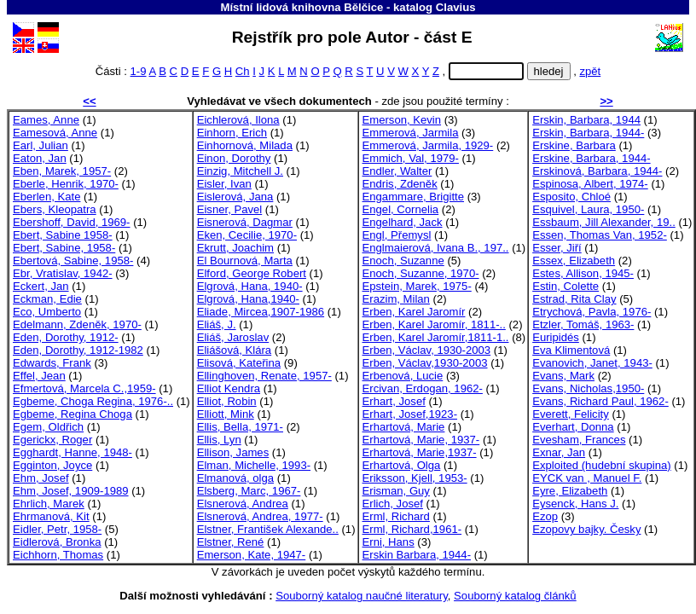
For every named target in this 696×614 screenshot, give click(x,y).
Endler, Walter (397, 171)
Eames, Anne (46, 119)
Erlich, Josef (392, 503)
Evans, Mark (563, 375)
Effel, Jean (39, 375)
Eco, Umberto (47, 311)
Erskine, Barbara (574, 145)
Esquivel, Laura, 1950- (588, 209)
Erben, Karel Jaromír (414, 311)
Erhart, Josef (394, 401)
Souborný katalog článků (515, 595)
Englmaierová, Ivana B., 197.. (435, 247)
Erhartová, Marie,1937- (419, 452)
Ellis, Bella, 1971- (240, 426)
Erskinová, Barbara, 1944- (597, 171)
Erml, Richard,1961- (412, 529)
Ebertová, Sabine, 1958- (73, 260)
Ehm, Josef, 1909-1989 (71, 490)
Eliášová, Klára (234, 350)
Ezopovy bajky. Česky (586, 529)
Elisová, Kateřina (239, 362)
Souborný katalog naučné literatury (362, 595)
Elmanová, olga (235, 478)
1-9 (138, 71)
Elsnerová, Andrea (242, 503)
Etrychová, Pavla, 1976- (591, 311)
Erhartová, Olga (401, 465)
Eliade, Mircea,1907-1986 (260, 311)
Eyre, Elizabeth (569, 490)
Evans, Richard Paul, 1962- (600, 401)
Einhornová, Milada (245, 145)
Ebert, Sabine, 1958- (64, 247)
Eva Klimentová (571, 350)
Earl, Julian (40, 145)
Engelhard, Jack (402, 222)
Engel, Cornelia (400, 209)
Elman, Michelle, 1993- (253, 465)
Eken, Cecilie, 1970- (247, 235)
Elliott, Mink (225, 414)
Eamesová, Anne (55, 132)
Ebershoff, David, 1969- (71, 222)
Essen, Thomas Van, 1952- (599, 235)
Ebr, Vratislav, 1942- (63, 273)
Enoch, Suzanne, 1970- (420, 273)
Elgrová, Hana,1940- (248, 299)
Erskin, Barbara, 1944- (588, 132)
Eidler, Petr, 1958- (57, 529)
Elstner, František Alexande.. (268, 529)
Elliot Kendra (228, 388)
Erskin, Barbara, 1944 (586, 119)
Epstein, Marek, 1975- (417, 286)
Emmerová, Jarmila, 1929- (428, 145)
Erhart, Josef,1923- (410, 414)
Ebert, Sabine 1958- (63, 235)
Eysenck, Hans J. (575, 503)
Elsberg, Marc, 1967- (249, 490)
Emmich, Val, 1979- (410, 158)
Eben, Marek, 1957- (62, 171)
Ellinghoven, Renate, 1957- (264, 375)
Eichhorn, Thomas (58, 554)
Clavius (456, 7)
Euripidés (555, 337)
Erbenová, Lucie (403, 375)
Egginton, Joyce (52, 465)
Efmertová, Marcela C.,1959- (84, 388)
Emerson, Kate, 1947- (251, 554)
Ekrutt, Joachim (235, 247)
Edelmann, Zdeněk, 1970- (77, 324)
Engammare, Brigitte (413, 196)
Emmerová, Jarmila (410, 132)
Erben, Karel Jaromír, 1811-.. (434, 324)
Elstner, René (230, 542)
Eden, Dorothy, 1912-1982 (78, 350)
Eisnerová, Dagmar (245, 222)
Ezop (545, 516)
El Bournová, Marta (245, 260)
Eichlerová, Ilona (238, 119)
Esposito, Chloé (571, 196)
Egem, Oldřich (48, 426)
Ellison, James (233, 452)
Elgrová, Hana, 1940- (250, 286)
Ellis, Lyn (219, 439)
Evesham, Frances (578, 439)
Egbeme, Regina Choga (72, 414)
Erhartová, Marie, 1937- (421, 439)
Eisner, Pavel (230, 209)
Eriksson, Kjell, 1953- (414, 478)
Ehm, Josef (41, 478)
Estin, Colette (565, 286)
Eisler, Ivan (224, 183)
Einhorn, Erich (232, 132)
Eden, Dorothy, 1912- (66, 337)
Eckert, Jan (41, 286)
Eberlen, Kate (46, 196)
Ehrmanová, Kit (51, 516)
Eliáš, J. (216, 324)
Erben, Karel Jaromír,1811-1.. (435, 337)
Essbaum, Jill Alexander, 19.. (604, 222)
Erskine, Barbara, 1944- (591, 158)
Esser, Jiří (557, 247)
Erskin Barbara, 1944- (417, 554)
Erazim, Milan (396, 299)
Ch (242, 71)
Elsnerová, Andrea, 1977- (260, 516)
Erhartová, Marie (403, 426)
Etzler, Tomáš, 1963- (583, 324)
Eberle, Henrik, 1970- (66, 183)
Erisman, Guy (396, 490)
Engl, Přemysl (397, 235)
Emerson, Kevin (402, 119)
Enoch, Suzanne (403, 260)
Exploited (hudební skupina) (601, 465)
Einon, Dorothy (234, 158)
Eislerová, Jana (235, 196)
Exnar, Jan (558, 452)
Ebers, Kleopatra (54, 209)
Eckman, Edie (47, 299)
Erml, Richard (396, 516)
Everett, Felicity (570, 414)
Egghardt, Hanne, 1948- (72, 452)
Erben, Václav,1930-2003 (425, 362)
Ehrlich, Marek (48, 503)
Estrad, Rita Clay (574, 299)
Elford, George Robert (251, 273)
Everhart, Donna (572, 426)
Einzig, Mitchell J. (240, 171)
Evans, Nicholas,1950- (588, 388)
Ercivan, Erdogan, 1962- (422, 388)
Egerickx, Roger (52, 439)
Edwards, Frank (52, 362)
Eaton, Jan (40, 158)
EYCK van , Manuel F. (586, 478)
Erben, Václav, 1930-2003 (426, 350)
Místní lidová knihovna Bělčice (301, 7)
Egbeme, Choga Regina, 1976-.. (93, 401)
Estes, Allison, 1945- (583, 273)
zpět (589, 71)
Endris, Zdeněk (400, 183)
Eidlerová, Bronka (57, 542)
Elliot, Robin (227, 401)
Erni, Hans (388, 542)
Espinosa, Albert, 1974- (590, 183)
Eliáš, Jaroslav (233, 337)
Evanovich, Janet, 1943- (592, 362)
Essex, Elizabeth (573, 260)
